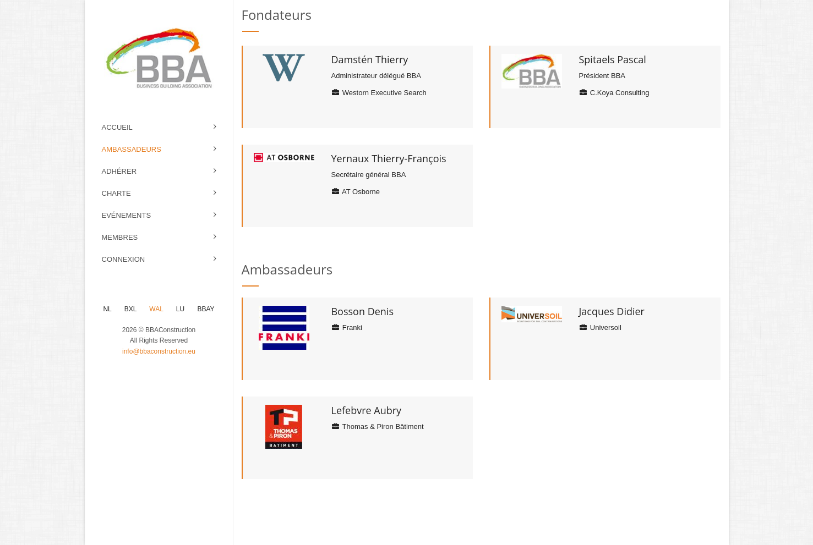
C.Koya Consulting (614, 93)
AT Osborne (355, 192)
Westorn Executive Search (378, 93)
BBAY (205, 309)
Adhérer (119, 171)
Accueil (117, 127)
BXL (130, 309)
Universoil (600, 327)
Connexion (123, 259)
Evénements (126, 215)
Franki (346, 327)
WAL (156, 309)
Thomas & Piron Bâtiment (377, 426)
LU (180, 309)
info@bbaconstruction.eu (158, 351)
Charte (116, 193)
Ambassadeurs (131, 149)
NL (107, 309)
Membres (120, 237)
